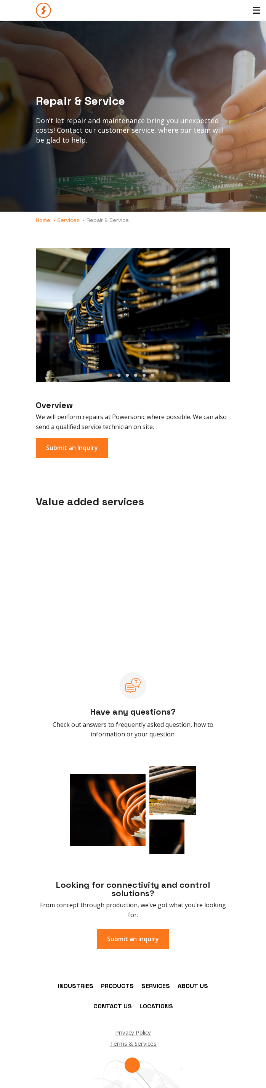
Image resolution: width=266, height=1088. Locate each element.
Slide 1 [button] (110, 375)
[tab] (133, 317)
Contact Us (112, 1006)
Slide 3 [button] (127, 375)
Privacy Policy (133, 1032)
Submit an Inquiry (72, 448)
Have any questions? (133, 711)
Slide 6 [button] (152, 375)
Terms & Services (133, 1043)
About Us (193, 986)
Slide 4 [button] (135, 375)
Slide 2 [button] (118, 375)
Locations (156, 1006)
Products (117, 986)
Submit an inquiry (133, 939)
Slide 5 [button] (144, 375)
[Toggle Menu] (256, 10)
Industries (75, 986)
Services (68, 220)
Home (43, 220)
